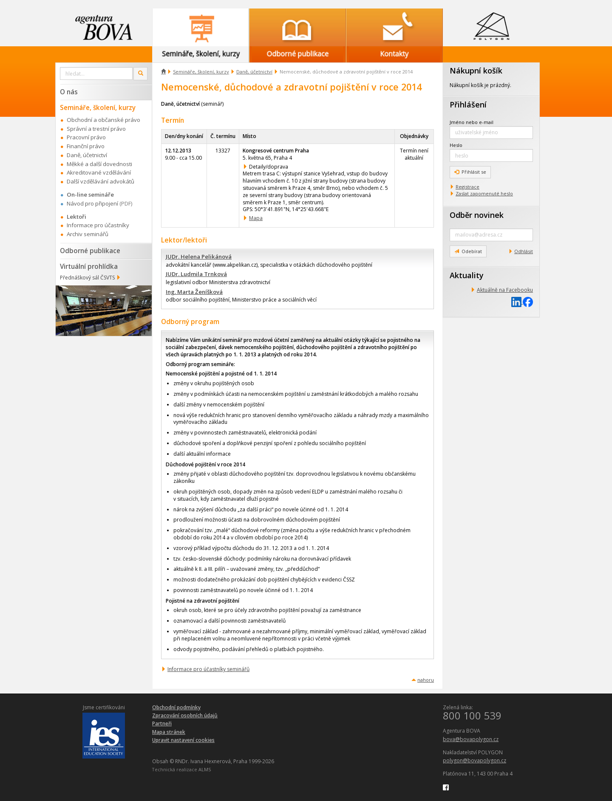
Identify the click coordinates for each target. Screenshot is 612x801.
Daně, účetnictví (254, 71)
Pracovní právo (86, 137)
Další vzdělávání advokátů (100, 181)
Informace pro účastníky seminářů (208, 669)
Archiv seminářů (87, 234)
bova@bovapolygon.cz (471, 739)
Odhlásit (523, 251)
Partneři (162, 723)
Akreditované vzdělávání (99, 172)
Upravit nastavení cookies (183, 740)
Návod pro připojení (92, 203)
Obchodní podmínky (176, 707)
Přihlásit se (470, 172)
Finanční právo (86, 146)
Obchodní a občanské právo (103, 120)
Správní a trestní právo (96, 129)
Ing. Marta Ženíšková (194, 292)
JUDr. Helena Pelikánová (199, 256)
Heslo (456, 145)
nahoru (425, 680)
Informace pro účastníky (98, 225)
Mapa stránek (168, 732)
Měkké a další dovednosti (99, 164)
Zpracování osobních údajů (185, 715)
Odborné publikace (90, 250)
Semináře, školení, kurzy (201, 71)
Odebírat (468, 251)
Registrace (467, 186)
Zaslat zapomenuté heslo (484, 193)
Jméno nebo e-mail (471, 122)
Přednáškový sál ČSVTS (87, 277)
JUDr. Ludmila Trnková (196, 274)
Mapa (256, 218)
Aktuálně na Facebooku (505, 289)
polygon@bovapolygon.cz (474, 760)
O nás (69, 91)
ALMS (204, 769)
